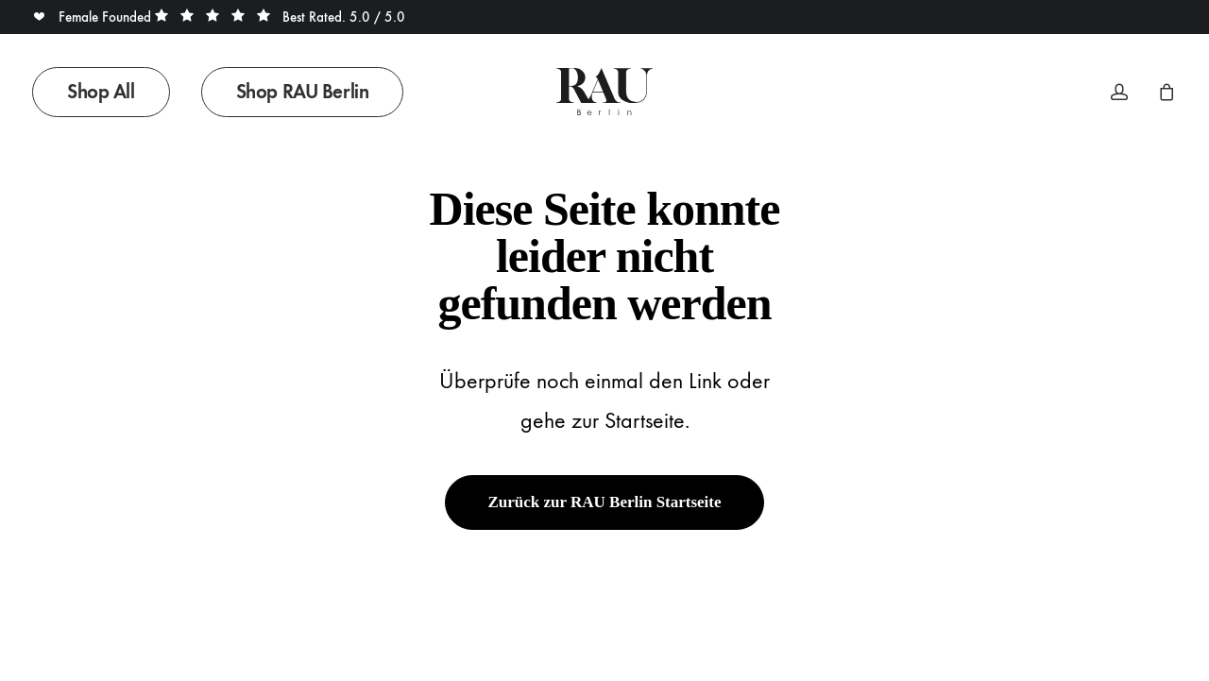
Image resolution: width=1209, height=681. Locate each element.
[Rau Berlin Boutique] (604, 91)
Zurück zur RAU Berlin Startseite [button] (604, 502)
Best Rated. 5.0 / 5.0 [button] (280, 17)
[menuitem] (107, 91)
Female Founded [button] (93, 17)
